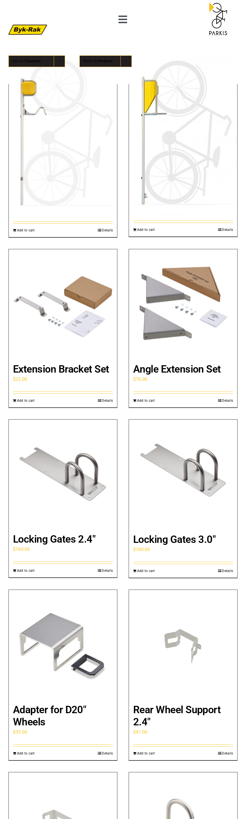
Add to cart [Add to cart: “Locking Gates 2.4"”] (26, 571)
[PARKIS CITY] (63, 135)
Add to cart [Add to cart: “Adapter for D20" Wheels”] (26, 753)
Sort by (26, 61)
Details (107, 230)
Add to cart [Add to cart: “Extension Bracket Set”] (26, 401)
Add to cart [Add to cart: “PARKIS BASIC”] (146, 230)
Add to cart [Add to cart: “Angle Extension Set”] (146, 401)
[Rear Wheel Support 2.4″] (183, 644)
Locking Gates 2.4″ (54, 539)
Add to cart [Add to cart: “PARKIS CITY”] (26, 230)
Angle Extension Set (177, 369)
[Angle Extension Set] (183, 303)
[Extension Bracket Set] (63, 303)
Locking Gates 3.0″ (174, 539)
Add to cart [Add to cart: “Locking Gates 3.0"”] (146, 571)
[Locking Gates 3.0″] (183, 474)
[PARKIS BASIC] (183, 135)
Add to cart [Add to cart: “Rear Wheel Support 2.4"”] (146, 753)
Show (98, 61)
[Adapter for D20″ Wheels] (63, 644)
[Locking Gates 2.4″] (63, 474)
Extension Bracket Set (61, 369)
